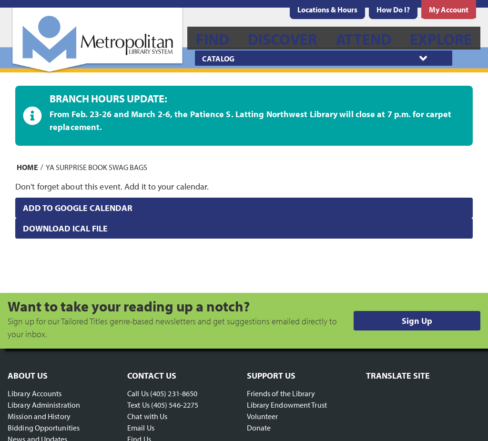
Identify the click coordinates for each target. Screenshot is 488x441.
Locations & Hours (327, 9)
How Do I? (393, 9)
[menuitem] (327, 9)
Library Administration (44, 405)
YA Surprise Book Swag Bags (96, 166)
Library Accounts (35, 393)
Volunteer (262, 416)
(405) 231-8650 (173, 393)
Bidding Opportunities (44, 427)
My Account (448, 9)
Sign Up (417, 320)
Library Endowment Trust (287, 405)
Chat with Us (147, 416)
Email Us (140, 427)
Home (27, 166)
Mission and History (39, 416)
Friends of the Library (281, 393)
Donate (259, 427)
